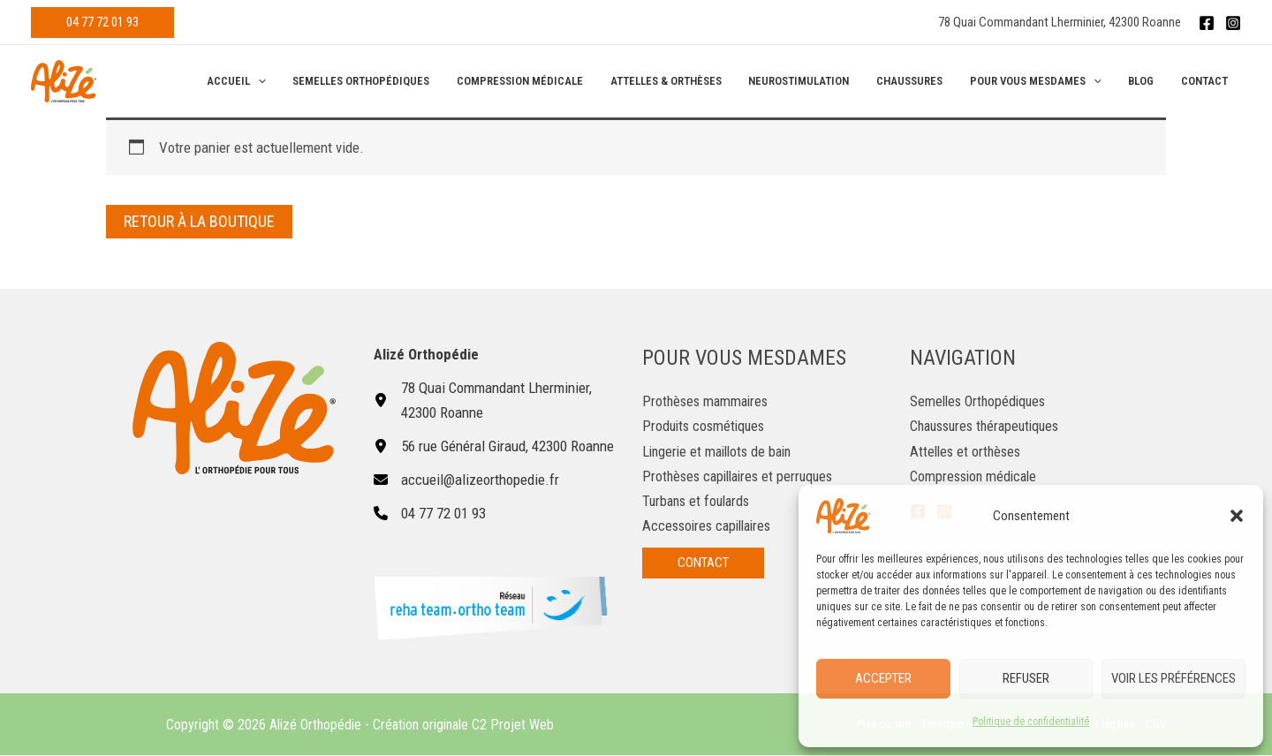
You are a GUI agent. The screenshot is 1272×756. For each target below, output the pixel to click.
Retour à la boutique (199, 221)
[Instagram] (1233, 23)
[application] (292, 81)
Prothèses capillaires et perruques (743, 475)
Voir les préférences (1173, 678)
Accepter (883, 678)
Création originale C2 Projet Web (463, 724)
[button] (1237, 516)
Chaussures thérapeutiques (990, 426)
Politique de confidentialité (1031, 721)
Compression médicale (976, 475)
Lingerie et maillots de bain (721, 450)
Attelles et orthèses (968, 450)
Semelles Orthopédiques (981, 401)
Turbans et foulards (699, 500)
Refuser (1026, 678)
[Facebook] (1207, 23)
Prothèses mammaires (708, 401)
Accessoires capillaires (711, 524)
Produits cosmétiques (706, 426)
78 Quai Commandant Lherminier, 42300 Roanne (1059, 22)
